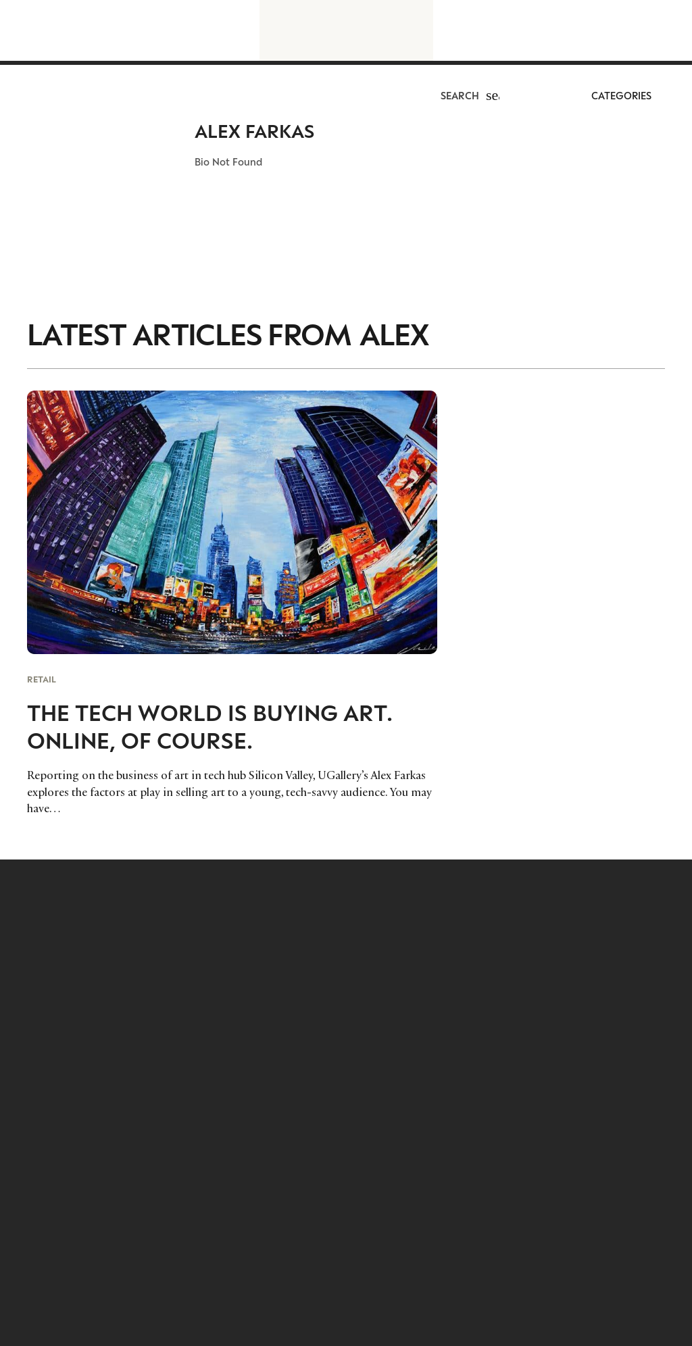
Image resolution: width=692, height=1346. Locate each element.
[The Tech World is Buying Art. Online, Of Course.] (232, 603)
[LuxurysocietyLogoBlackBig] (346, 30)
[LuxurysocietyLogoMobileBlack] (38, 100)
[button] (492, 101)
